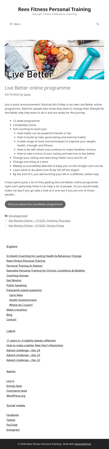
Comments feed (16, 391)
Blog (9, 314)
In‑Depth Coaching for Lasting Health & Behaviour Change (43, 256)
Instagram (13, 430)
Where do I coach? (21, 305)
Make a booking (16, 309)
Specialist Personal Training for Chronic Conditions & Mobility (45, 270)
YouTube (12, 425)
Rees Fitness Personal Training (54, 9)
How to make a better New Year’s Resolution (34, 345)
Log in (10, 381)
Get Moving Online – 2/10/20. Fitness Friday (36, 225)
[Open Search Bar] (98, 24)
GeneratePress (83, 443)
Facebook (12, 415)
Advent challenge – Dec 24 (23, 350)
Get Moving (13, 280)
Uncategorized (18, 216)
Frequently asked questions (24, 290)
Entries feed (14, 386)
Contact (11, 319)
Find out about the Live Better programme (35, 204)
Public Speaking (16, 285)
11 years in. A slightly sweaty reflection (31, 340)
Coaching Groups (17, 275)
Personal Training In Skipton (24, 266)
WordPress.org (15, 395)
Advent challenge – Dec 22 (23, 360)
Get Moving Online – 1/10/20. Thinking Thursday (40, 220)
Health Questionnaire (23, 300)
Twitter (10, 420)
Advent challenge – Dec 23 (23, 355)
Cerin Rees (16, 295)
